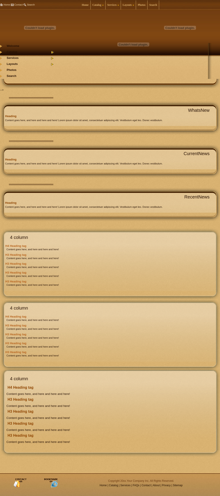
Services (125, 485)
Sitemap (178, 485)
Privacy (166, 485)
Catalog (113, 485)
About (156, 485)
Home (7, 4)
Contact (18, 4)
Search (31, 4)
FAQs (136, 485)
